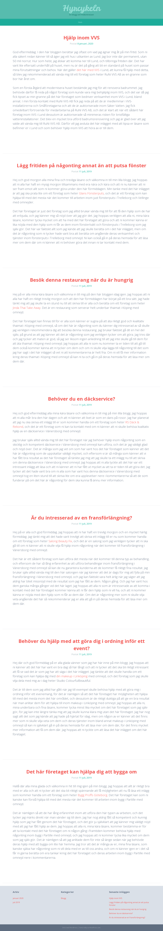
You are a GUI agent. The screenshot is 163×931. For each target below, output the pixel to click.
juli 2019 (16, 902)
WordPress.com (94, 928)
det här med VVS (88, 70)
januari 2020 (18, 898)
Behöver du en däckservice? (81, 398)
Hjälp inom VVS (81, 37)
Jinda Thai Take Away (26, 308)
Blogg (63, 898)
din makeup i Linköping (72, 676)
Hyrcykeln (81, 8)
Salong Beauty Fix (60, 541)
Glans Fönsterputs (91, 193)
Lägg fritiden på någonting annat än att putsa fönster (81, 165)
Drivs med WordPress (70, 928)
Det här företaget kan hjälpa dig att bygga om (81, 771)
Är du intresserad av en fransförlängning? (81, 517)
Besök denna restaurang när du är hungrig (81, 280)
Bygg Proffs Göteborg (92, 795)
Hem (80, 22)
